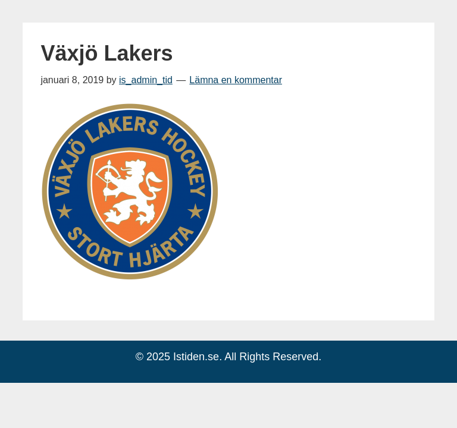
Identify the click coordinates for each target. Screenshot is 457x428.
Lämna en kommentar (235, 80)
